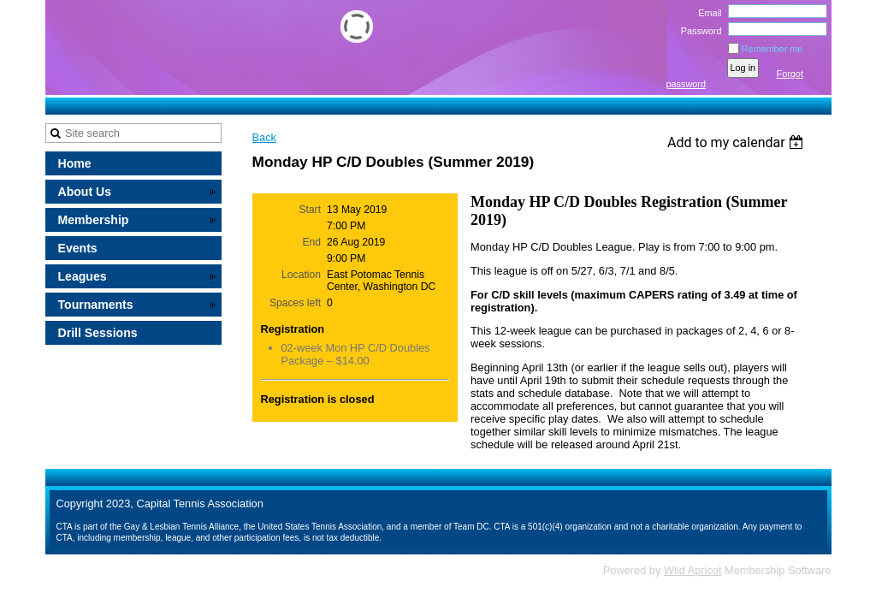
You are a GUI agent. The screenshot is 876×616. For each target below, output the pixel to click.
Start (310, 210)
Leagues (82, 276)
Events (78, 248)
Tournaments (95, 304)
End (311, 242)
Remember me (772, 49)
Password (697, 31)
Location (301, 275)
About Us (85, 191)
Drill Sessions (98, 333)
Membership (93, 220)
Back (264, 137)
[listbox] (737, 142)
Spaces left (295, 303)
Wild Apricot (693, 570)
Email (706, 13)
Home (75, 163)
